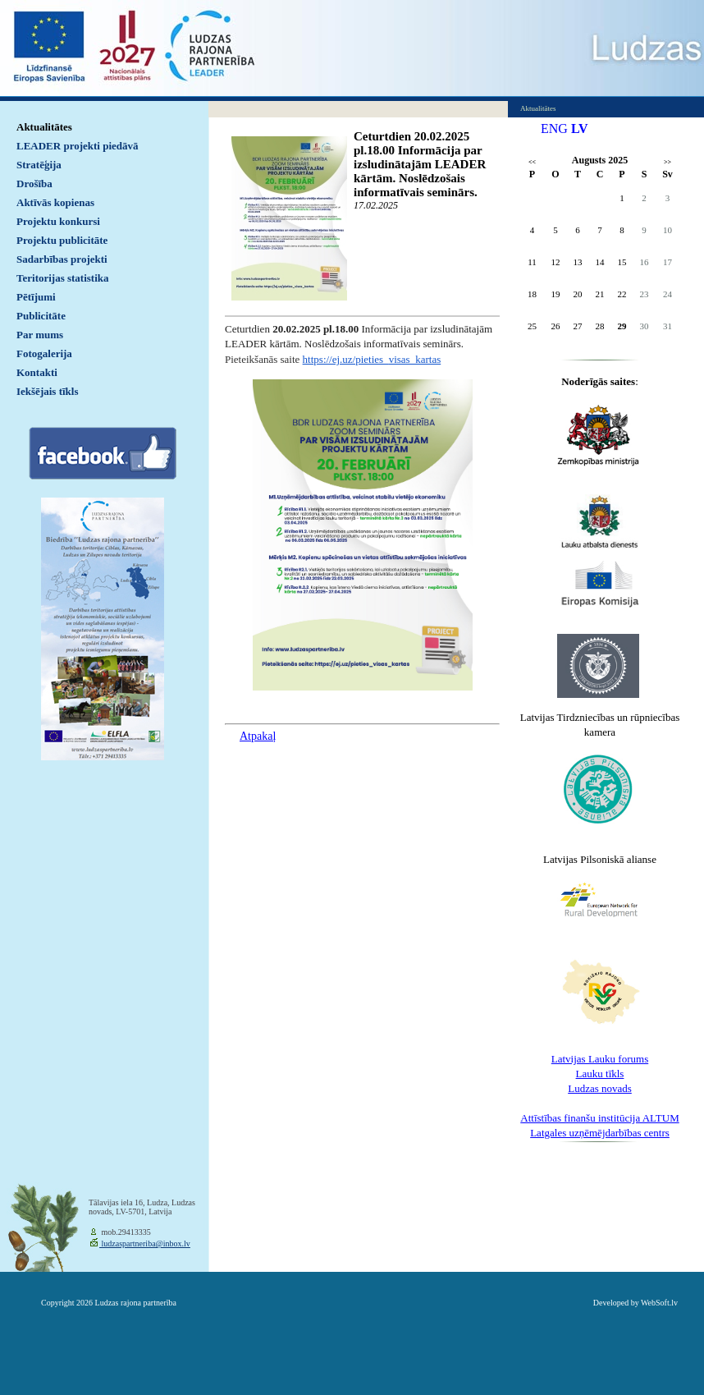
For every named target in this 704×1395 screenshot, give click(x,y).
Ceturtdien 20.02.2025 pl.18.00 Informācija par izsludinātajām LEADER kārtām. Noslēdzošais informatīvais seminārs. (420, 164)
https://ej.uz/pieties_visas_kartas (372, 359)
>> (667, 162)
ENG (554, 128)
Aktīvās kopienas (55, 202)
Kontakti (36, 372)
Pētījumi (36, 297)
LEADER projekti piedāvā (77, 146)
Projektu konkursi (58, 221)
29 (622, 326)
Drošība (34, 183)
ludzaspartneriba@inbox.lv (144, 1243)
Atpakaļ (258, 736)
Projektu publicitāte (61, 240)
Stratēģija (39, 164)
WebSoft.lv (659, 1302)
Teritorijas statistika (62, 278)
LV (579, 128)
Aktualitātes (44, 127)
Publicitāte (41, 316)
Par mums (39, 334)
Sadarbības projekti (61, 259)
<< (532, 162)
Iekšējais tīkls (47, 391)
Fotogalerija (44, 353)
